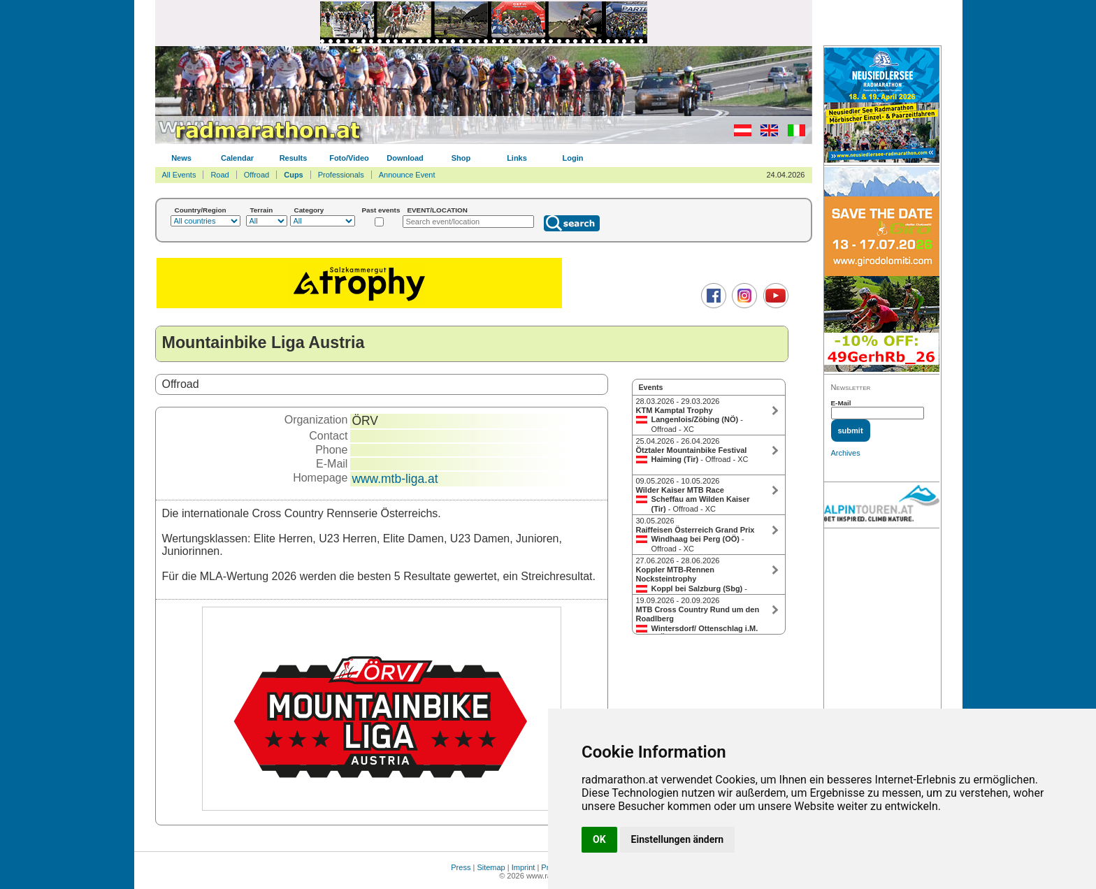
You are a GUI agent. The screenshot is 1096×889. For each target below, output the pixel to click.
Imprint (523, 867)
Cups (293, 175)
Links (517, 158)
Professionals (341, 175)
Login (573, 158)
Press (460, 867)
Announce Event (407, 175)
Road (219, 175)
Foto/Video (349, 158)
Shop (461, 158)
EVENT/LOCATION (437, 210)
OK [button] (599, 839)
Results (294, 158)
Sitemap (491, 867)
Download (405, 158)
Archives (845, 453)
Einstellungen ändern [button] (677, 839)
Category (309, 210)
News (181, 158)
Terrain (261, 210)
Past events (381, 210)
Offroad (257, 175)
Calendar (237, 158)
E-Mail (841, 403)
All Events (179, 175)
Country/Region (200, 210)
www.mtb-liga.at (395, 479)
